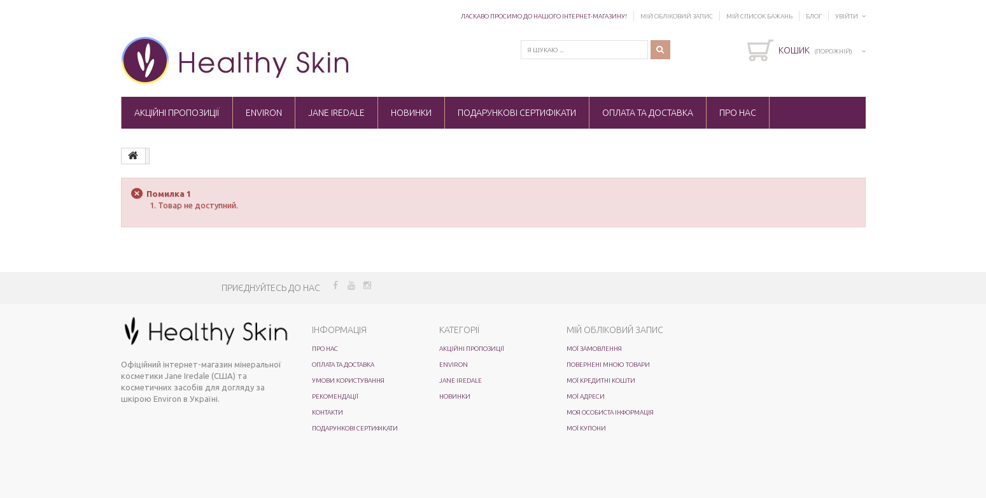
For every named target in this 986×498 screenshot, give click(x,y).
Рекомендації (335, 396)
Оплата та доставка (647, 113)
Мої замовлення (594, 348)
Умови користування (348, 380)
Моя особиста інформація (610, 412)
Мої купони (586, 428)
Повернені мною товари (608, 364)
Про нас (737, 113)
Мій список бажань (759, 16)
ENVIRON (264, 113)
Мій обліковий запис (676, 16)
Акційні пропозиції (177, 113)
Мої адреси (586, 396)
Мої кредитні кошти (601, 380)
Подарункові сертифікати (517, 113)
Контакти (327, 412)
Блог (814, 16)
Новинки (411, 113)
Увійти (846, 16)
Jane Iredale (336, 113)
